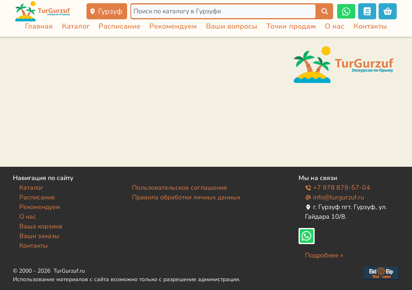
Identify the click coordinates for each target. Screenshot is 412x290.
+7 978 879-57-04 (337, 187)
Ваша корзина (40, 226)
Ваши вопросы (232, 26)
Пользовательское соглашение (179, 187)
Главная (39, 26)
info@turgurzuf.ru (334, 197)
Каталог (76, 26)
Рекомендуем (173, 26)
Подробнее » (324, 255)
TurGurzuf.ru (69, 271)
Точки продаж (291, 26)
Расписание (119, 26)
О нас (334, 26)
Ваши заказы (39, 236)
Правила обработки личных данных (186, 197)
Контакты (370, 26)
